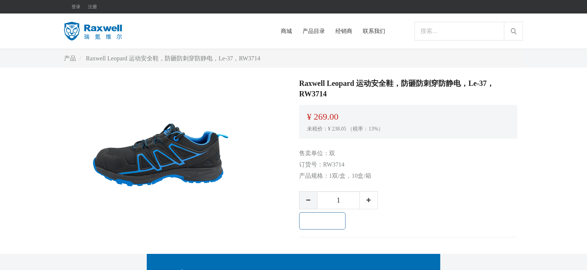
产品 (70, 58)
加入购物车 (322, 221)
